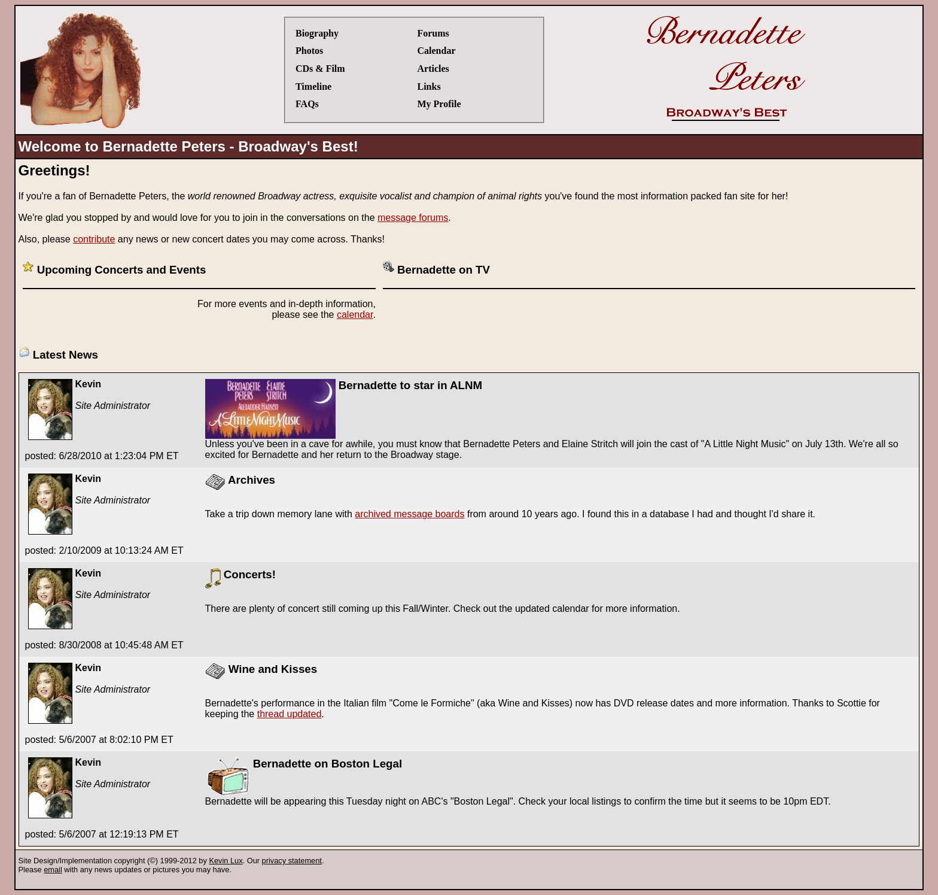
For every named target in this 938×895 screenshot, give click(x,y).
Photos (309, 50)
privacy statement (292, 860)
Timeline (313, 86)
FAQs (307, 104)
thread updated (289, 714)
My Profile (439, 104)
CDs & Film (320, 68)
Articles (433, 68)
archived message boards (409, 514)
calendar (355, 315)
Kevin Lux (225, 860)
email (53, 869)
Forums (433, 33)
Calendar (436, 50)
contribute (94, 239)
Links (428, 86)
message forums (412, 218)
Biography (317, 33)
